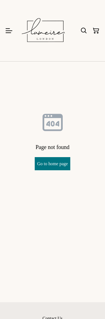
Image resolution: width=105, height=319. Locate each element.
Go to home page (52, 163)
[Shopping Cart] (96, 31)
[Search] (84, 31)
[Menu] (9, 30)
